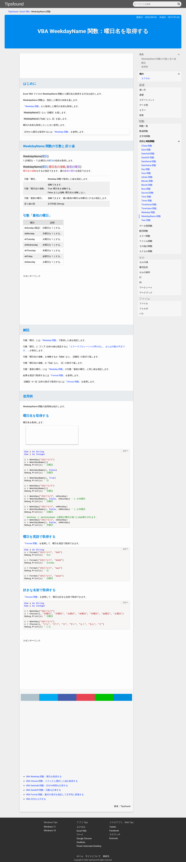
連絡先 (106, 856)
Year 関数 (146, 220)
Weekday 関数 (32, 106)
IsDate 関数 (147, 177)
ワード (80, 834)
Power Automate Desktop (89, 846)
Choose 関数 (73, 381)
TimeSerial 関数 (149, 204)
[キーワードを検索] (157, 4)
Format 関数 (57, 375)
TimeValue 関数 (149, 208)
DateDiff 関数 (147, 157)
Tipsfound (14, 4)
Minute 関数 (147, 181)
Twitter (112, 827)
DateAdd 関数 (148, 153)
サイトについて (93, 856)
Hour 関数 (146, 173)
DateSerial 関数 (148, 161)
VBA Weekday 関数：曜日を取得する (44, 776)
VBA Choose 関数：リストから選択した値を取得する (52, 781)
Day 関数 (145, 169)
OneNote (81, 842)
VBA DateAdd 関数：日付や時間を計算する (47, 785)
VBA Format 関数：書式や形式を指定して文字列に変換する (55, 794)
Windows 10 (50, 830)
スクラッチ (114, 834)
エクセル (145, 78)
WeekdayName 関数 (151, 216)
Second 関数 (147, 192)
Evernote (113, 838)
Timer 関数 (146, 200)
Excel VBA (25, 11)
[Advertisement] (76, 65)
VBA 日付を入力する (36, 799)
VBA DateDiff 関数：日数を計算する (43, 790)
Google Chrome (84, 838)
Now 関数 (146, 189)
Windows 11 (50, 826)
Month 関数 (147, 185)
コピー (125, 451)
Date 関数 (146, 149)
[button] (179, 4)
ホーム (80, 856)
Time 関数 (146, 196)
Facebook (114, 830)
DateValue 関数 (148, 165)
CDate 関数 (146, 145)
